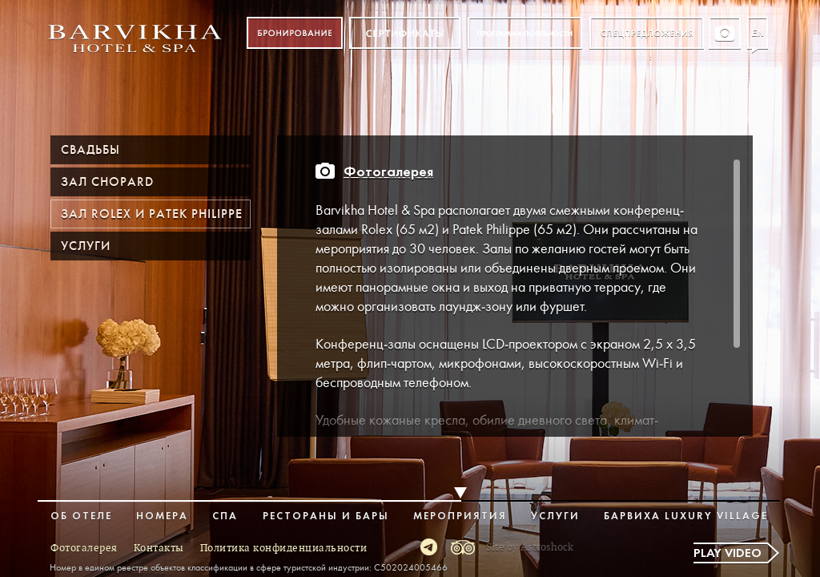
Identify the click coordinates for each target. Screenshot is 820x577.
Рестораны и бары (326, 516)
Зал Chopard (107, 182)
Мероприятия (460, 516)
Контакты (159, 548)
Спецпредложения (646, 33)
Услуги (86, 246)
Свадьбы (90, 150)
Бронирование (295, 33)
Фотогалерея (388, 173)
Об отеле (81, 516)
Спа (225, 516)
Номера (162, 516)
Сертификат (404, 33)
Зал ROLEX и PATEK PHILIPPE (152, 214)
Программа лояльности (525, 33)
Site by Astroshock (529, 547)
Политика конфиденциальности (284, 548)
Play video (727, 553)
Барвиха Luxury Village (686, 516)
